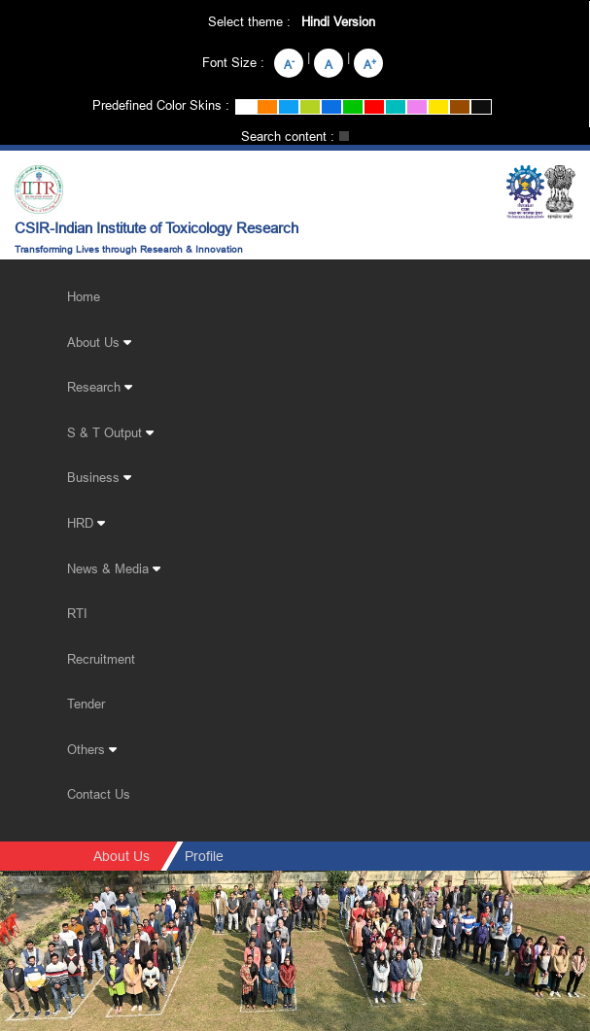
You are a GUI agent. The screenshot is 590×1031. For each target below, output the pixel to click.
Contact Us (98, 794)
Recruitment (101, 659)
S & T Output (110, 432)
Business (99, 477)
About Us (99, 342)
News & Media (113, 568)
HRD (86, 523)
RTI (77, 613)
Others (92, 749)
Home (83, 296)
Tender (86, 703)
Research (99, 387)
